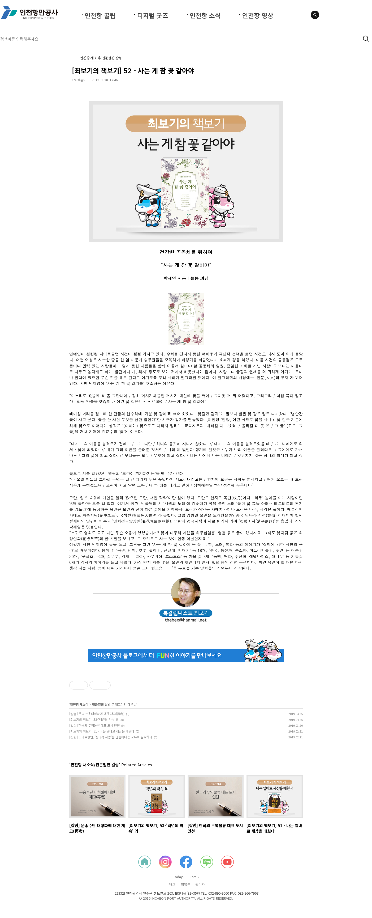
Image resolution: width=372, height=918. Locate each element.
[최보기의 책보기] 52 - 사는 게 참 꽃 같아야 (133, 70)
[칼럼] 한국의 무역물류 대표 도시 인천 (94, 725)
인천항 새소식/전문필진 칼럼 (101, 58)
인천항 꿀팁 (100, 15)
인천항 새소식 (79, 704)
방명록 (186, 884)
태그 (172, 884)
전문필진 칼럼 (101, 704)
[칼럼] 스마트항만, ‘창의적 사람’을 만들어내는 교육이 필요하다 (110, 737)
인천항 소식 (205, 15)
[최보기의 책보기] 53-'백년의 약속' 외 (94, 719)
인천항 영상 (257, 15)
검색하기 (366, 39)
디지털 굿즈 (152, 15)
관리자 (200, 884)
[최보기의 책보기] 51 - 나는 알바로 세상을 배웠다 (101, 731)
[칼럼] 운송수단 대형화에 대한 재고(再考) (96, 713)
